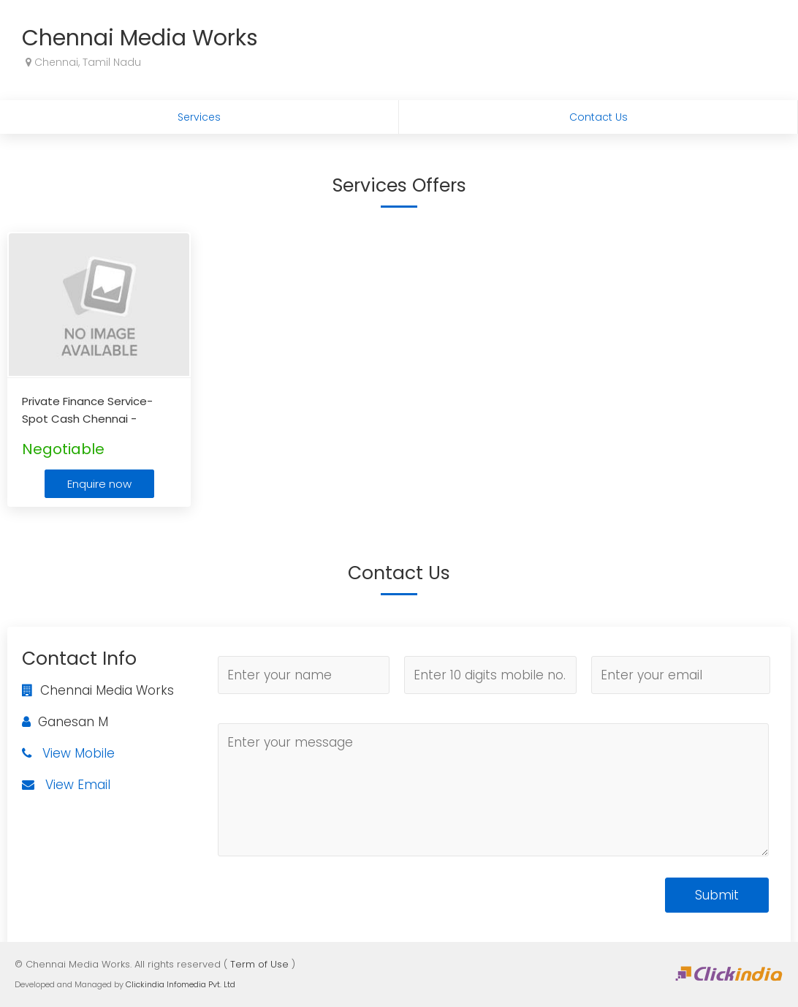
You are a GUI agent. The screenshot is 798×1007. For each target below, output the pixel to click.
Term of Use (259, 964)
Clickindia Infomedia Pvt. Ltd (180, 984)
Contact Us (598, 117)
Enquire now (99, 483)
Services (199, 117)
